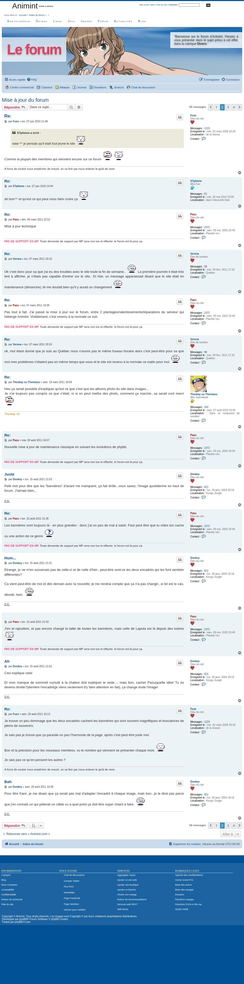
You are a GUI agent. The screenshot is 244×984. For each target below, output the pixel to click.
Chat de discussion (143, 87)
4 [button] (234, 107)
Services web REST (127, 904)
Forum (103, 21)
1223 (207, 128)
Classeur (46, 87)
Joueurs (119, 87)
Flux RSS (69, 886)
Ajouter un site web (127, 880)
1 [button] (216, 107)
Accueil (22, 15)
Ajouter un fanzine (126, 889)
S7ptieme (196, 181)
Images (86, 21)
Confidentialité (8, 894)
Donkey (195, 474)
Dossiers (179, 894)
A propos (6, 875)
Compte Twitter (71, 881)
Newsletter (69, 892)
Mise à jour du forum (25, 100)
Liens (57, 21)
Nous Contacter (9, 885)
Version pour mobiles (75, 909)
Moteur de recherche (12, 899)
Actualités (123, 21)
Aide (152, 5)
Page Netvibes (71, 904)
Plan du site (161, 5)
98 (205, 266)
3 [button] (228, 107)
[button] (210, 107)
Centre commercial (22, 87)
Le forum (34, 49)
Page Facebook (72, 898)
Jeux (72, 21)
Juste (9, 474)
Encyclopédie (18, 21)
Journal (81, 87)
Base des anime (183, 885)
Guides (42, 21)
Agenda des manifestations (189, 875)
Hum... (10, 558)
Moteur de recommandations (132, 899)
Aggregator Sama (126, 875)
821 (206, 487)
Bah (8, 781)
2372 (207, 227)
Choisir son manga (126, 894)
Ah (7, 661)
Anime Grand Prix (184, 880)
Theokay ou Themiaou (204, 394)
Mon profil (143, 5)
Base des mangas (184, 889)
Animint (25, 6)
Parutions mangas (184, 899)
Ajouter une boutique (127, 885)
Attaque (65, 87)
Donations (100, 87)
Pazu (193, 214)
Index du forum (36, 15)
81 (205, 193)
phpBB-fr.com (23, 922)
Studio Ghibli (181, 909)
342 (206, 407)
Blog (142, 21)
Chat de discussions (74, 875)
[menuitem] (32, 80)
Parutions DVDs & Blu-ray (188, 904)
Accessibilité (7, 889)
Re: (7, 116)
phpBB (23, 919)
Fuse (193, 115)
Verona (194, 253)
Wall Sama (122, 909)
